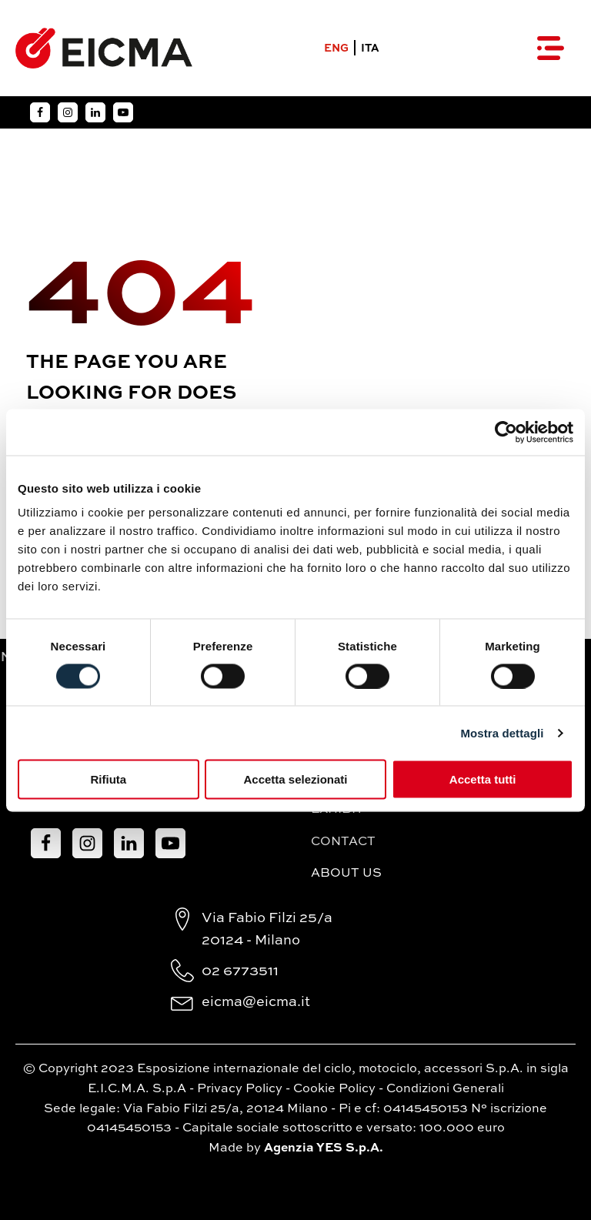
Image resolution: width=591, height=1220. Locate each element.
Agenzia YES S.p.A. (323, 1148)
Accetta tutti (482, 779)
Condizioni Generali (445, 1089)
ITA (370, 48)
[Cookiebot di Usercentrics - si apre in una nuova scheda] (506, 431)
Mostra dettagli (501, 732)
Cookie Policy (334, 1089)
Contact (343, 842)
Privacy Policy (239, 1089)
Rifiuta (108, 779)
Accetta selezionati (295, 779)
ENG (336, 48)
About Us (346, 873)
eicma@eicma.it (256, 1002)
